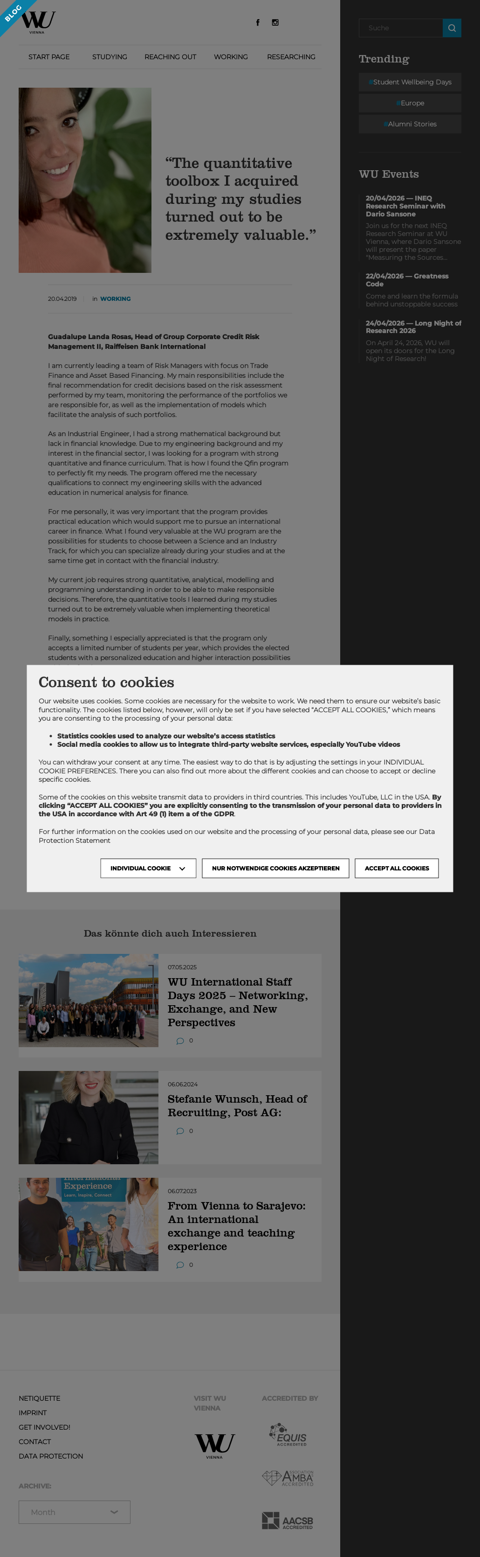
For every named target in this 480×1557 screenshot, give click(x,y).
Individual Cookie (140, 867)
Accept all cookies (397, 867)
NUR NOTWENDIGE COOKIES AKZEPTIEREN (276, 867)
